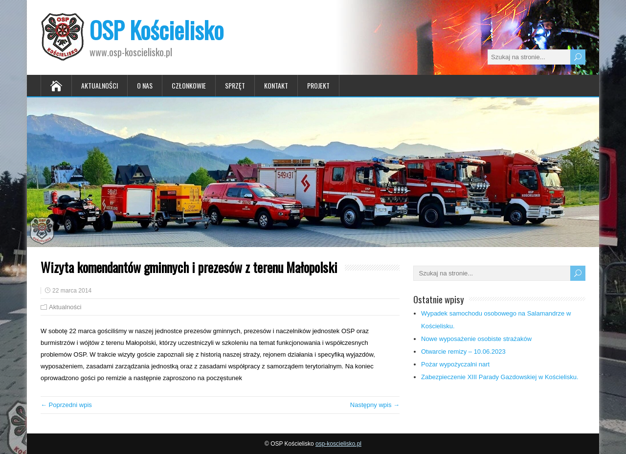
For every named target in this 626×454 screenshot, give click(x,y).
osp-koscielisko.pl (338, 443)
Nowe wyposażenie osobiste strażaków (476, 338)
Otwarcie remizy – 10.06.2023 (463, 351)
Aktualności (99, 85)
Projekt (318, 85)
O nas (145, 85)
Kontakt (276, 85)
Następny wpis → (375, 405)
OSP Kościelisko (156, 29)
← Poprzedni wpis (66, 405)
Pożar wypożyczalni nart (455, 364)
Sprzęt (235, 85)
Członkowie (189, 85)
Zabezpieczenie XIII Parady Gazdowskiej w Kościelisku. (500, 377)
